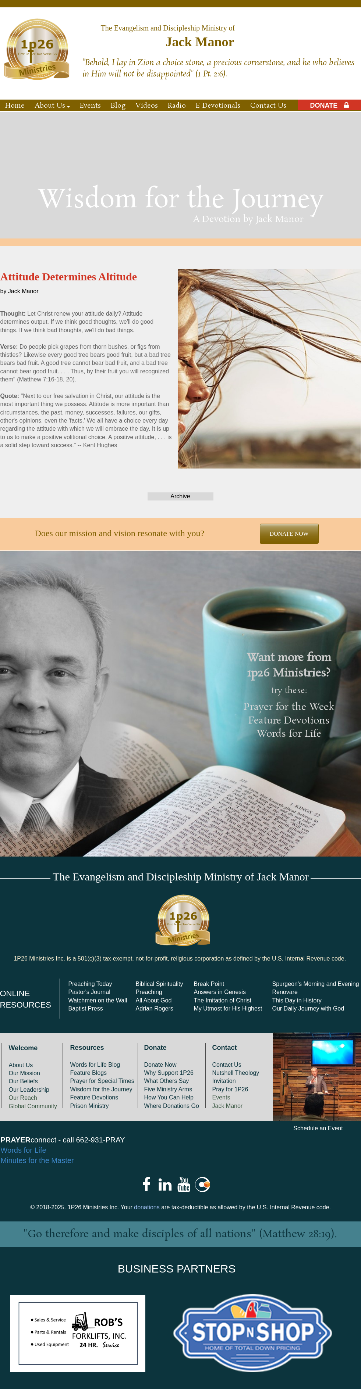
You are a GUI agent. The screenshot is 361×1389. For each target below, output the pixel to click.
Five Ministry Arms (168, 1089)
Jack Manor (227, 1106)
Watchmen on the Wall (97, 1000)
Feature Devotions (289, 721)
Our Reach (23, 1098)
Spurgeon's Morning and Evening (315, 984)
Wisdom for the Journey (101, 1089)
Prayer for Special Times (102, 1081)
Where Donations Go (171, 1106)
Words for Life (288, 734)
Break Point (209, 984)
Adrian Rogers (154, 1008)
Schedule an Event (318, 1128)
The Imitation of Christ (223, 1000)
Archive (180, 496)
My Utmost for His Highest (228, 1008)
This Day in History (297, 1000)
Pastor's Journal (89, 992)
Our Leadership (29, 1090)
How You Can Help (169, 1097)
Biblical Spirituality (159, 984)
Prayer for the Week (289, 707)
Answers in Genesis (220, 992)
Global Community (33, 1106)
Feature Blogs (88, 1073)
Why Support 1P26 (169, 1073)
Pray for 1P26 (230, 1089)
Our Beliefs (23, 1081)
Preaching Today (90, 984)
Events (221, 1097)
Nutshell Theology (235, 1073)
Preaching (149, 992)
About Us (21, 1065)
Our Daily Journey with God (308, 1008)
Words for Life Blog (95, 1065)
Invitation (224, 1081)
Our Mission (24, 1073)
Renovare (285, 992)
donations (146, 1207)
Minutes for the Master (37, 1160)
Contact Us (226, 1065)
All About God (154, 1000)
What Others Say (166, 1081)
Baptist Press (85, 1008)
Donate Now (160, 1065)
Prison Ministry (89, 1106)
